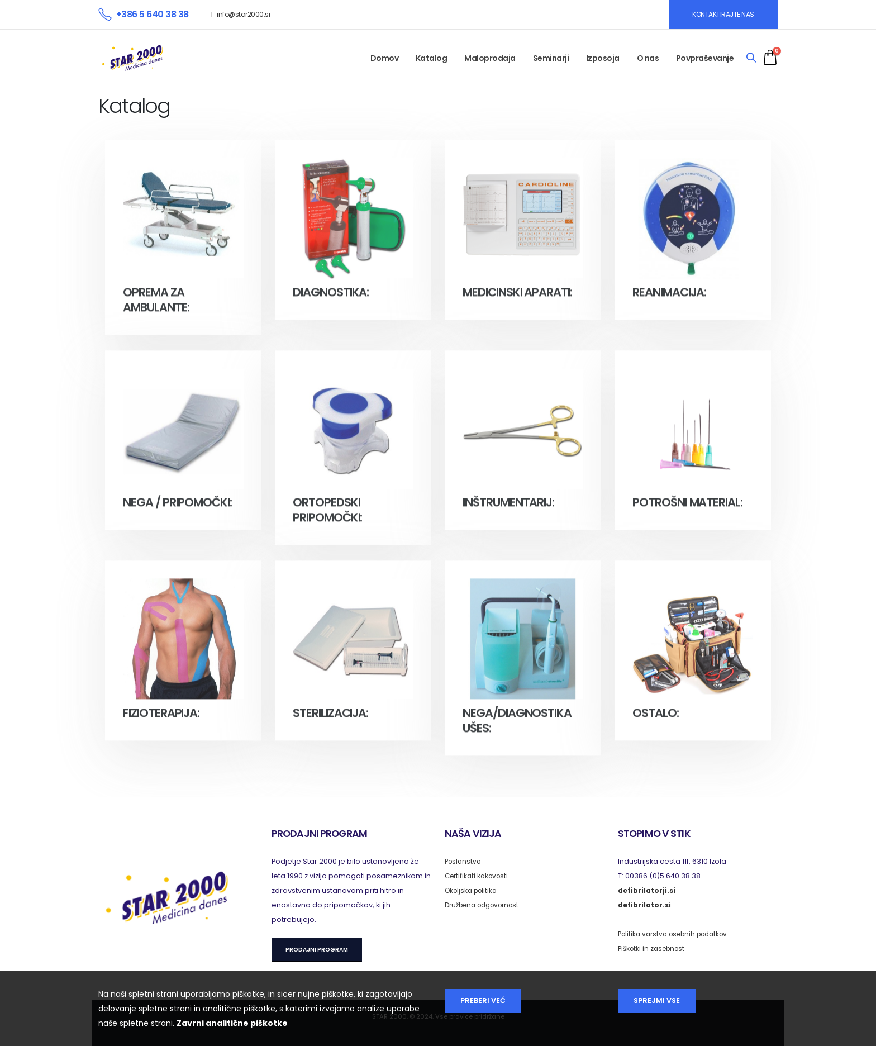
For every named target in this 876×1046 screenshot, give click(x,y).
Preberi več (483, 1000)
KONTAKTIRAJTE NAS (723, 14)
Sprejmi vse (657, 1000)
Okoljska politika (473, 890)
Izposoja (603, 58)
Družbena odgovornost (487, 905)
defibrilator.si (645, 905)
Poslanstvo (464, 861)
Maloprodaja (490, 58)
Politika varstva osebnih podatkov (678, 934)
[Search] (751, 58)
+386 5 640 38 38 (152, 14)
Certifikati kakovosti (479, 876)
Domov (384, 58)
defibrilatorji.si (647, 890)
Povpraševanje (705, 58)
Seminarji (551, 58)
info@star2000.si (243, 14)
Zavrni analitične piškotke (232, 1023)
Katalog (431, 58)
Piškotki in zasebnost (654, 948)
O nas (648, 58)
